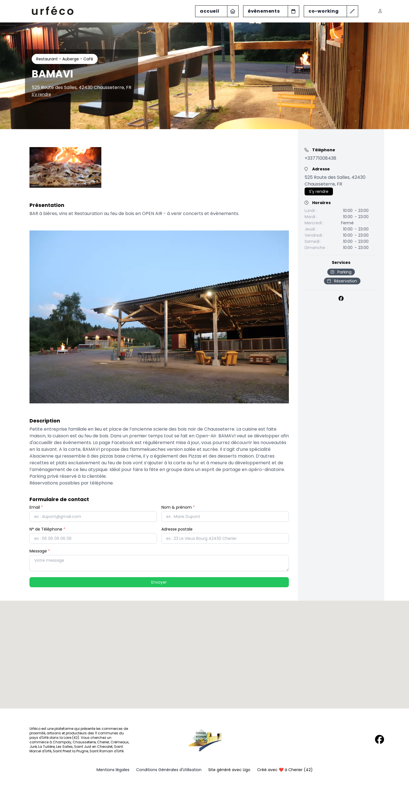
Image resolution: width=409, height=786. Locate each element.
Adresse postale (177, 529)
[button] (204, 649)
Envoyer (159, 582)
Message (39, 551)
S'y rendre (41, 94)
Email (36, 507)
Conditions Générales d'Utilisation (169, 770)
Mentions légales (113, 770)
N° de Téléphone (47, 529)
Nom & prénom (178, 507)
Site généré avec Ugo (229, 770)
